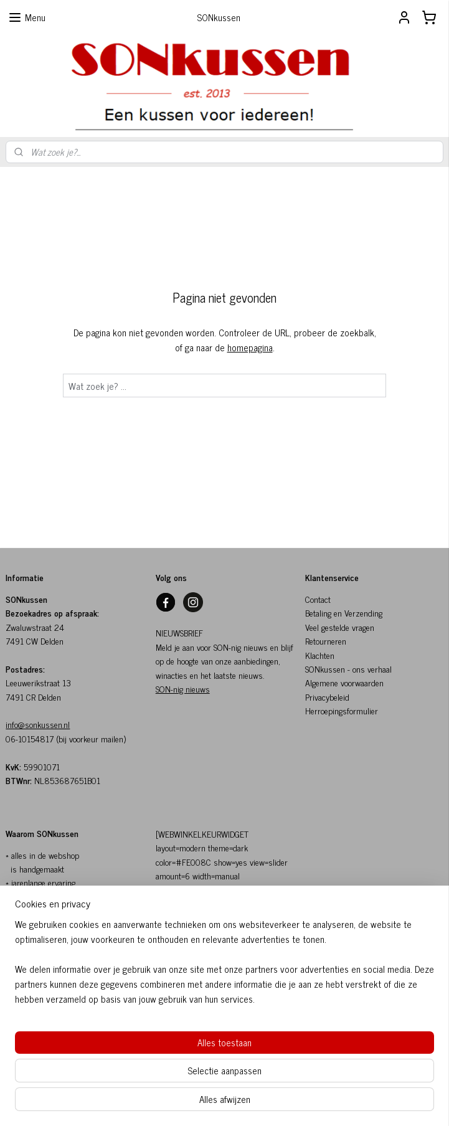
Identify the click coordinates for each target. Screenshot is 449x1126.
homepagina (250, 347)
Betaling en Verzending (343, 612)
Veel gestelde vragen (339, 627)
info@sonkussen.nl (38, 724)
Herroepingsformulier (341, 710)
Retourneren (325, 640)
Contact (318, 599)
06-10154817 (30, 738)
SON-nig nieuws (183, 688)
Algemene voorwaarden (344, 682)
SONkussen (325, 668)
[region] (142, 1051)
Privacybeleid (327, 696)
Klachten (319, 655)
